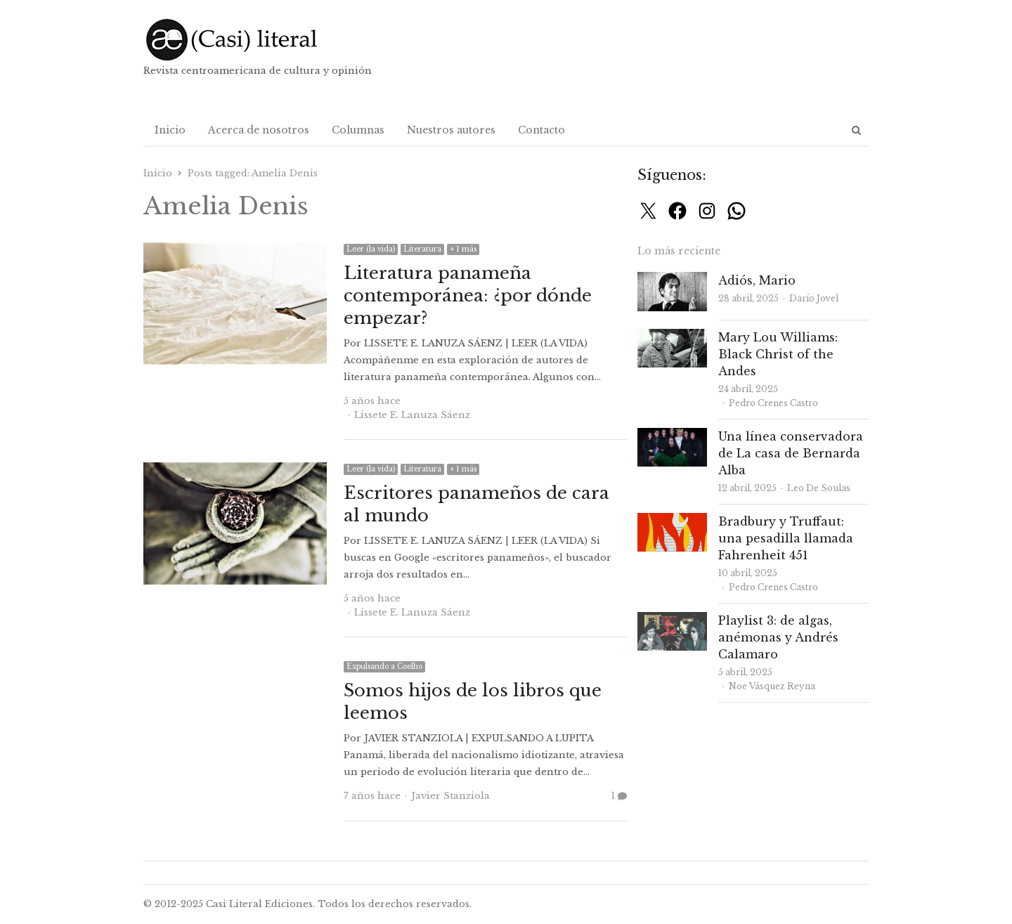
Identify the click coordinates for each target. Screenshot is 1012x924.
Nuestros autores (451, 130)
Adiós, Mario (757, 280)
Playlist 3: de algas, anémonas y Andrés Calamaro (778, 637)
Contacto (541, 130)
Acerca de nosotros (258, 130)
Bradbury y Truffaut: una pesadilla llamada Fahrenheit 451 (785, 538)
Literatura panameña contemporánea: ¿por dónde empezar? (468, 295)
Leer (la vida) (370, 249)
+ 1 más (463, 249)
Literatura (422, 249)
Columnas (358, 130)
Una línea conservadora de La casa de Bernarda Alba (790, 453)
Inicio (170, 130)
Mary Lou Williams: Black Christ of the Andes (778, 354)
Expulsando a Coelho (384, 666)
